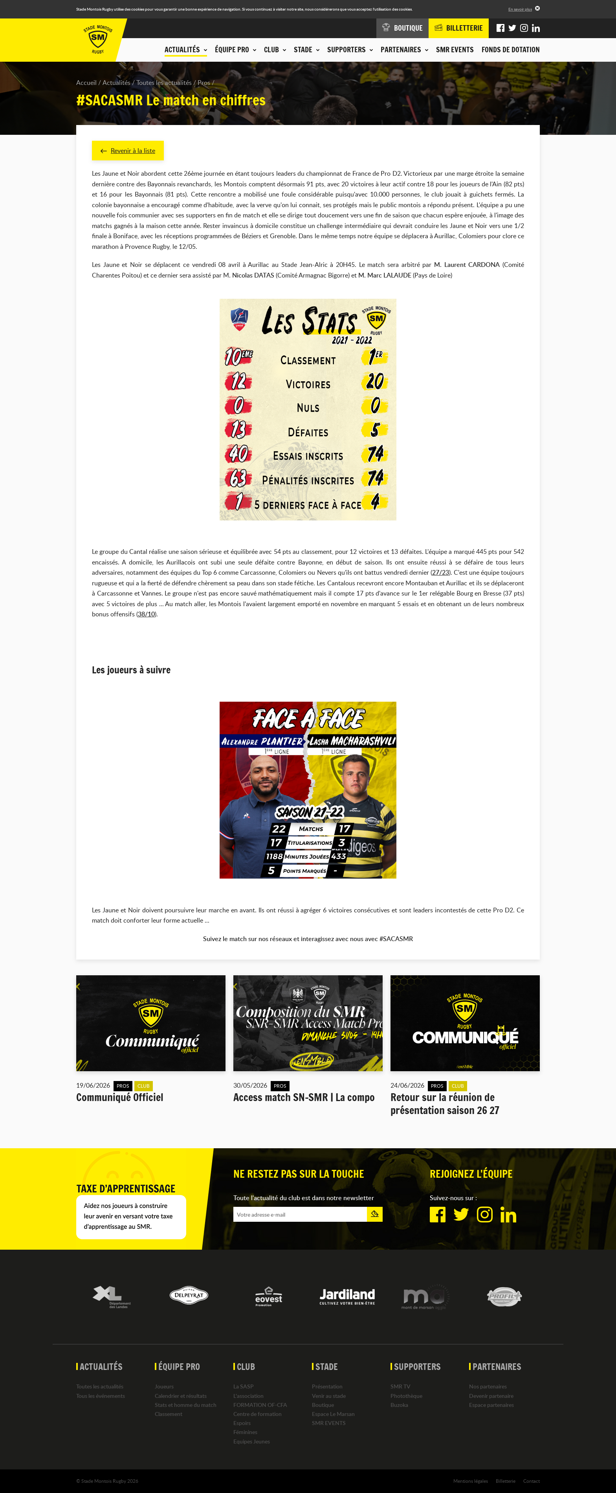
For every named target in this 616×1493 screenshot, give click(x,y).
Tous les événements (100, 1395)
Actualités (116, 82)
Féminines (245, 1432)
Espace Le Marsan (333, 1414)
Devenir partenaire (491, 1395)
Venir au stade (329, 1395)
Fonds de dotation (511, 49)
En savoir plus (520, 9)
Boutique (323, 1404)
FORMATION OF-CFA (260, 1404)
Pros (204, 82)
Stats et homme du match (185, 1404)
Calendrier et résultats (181, 1395)
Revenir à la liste (128, 150)
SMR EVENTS (455, 49)
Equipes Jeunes (251, 1441)
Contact (531, 1481)
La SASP (243, 1386)
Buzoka (399, 1404)
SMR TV (400, 1386)
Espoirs (242, 1423)
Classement (168, 1414)
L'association (248, 1395)
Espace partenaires (491, 1404)
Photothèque (406, 1395)
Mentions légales (470, 1481)
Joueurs (164, 1386)
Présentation (327, 1386)
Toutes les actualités (164, 82)
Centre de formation (257, 1414)
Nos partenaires (488, 1386)
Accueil (86, 82)
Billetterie (505, 1481)
